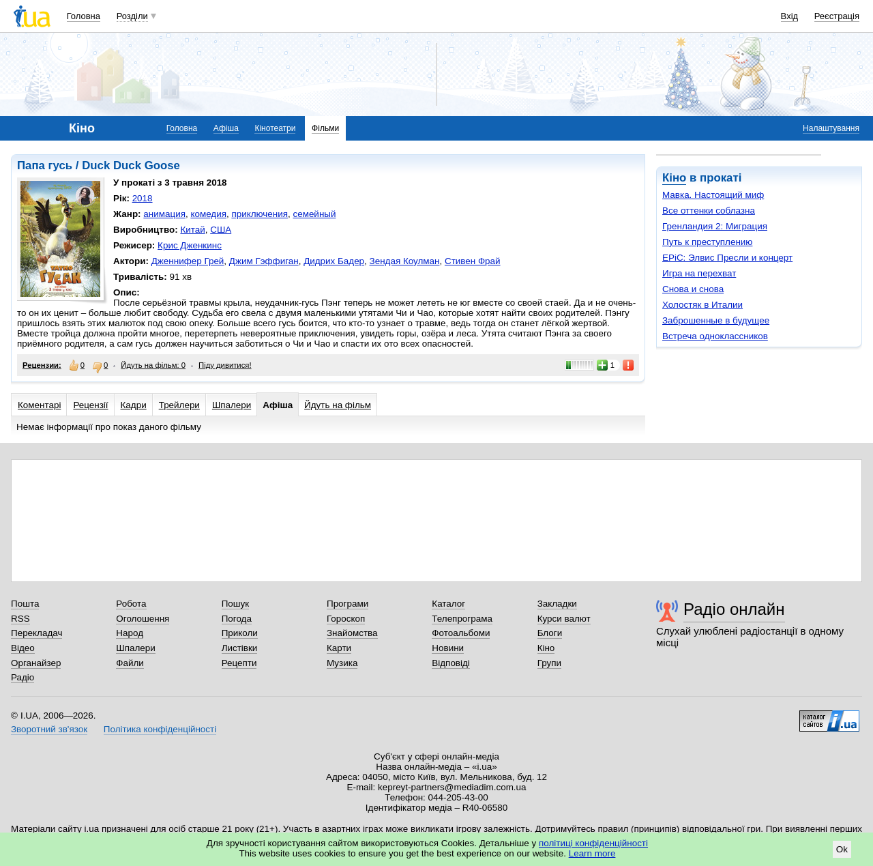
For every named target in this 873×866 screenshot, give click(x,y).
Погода (237, 619)
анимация (164, 214)
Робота (131, 603)
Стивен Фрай (473, 261)
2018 (142, 198)
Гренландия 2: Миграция (714, 226)
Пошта (25, 603)
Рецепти (239, 663)
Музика (342, 663)
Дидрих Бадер (334, 261)
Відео (23, 648)
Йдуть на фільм (337, 405)
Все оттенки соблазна (708, 210)
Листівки (240, 648)
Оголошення (142, 619)
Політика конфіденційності (160, 729)
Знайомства (352, 633)
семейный (314, 214)
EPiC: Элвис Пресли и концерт (727, 257)
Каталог (448, 603)
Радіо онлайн (734, 609)
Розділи (132, 16)
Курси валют (564, 619)
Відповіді (451, 663)
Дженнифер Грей (187, 261)
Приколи (240, 633)
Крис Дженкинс (190, 245)
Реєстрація (836, 16)
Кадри (134, 405)
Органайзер (36, 663)
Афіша (226, 128)
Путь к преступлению (707, 242)
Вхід (790, 16)
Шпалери (231, 405)
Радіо (22, 677)
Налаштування (831, 128)
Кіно (674, 177)
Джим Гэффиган (264, 261)
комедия (208, 214)
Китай (192, 230)
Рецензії (90, 405)
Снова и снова (693, 289)
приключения (259, 214)
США (220, 230)
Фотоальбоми (461, 633)
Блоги (550, 633)
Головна (83, 16)
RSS (20, 619)
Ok (842, 849)
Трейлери (179, 405)
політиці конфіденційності (593, 843)
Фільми (325, 128)
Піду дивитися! (225, 365)
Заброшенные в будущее (715, 320)
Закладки (557, 603)
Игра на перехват (699, 273)
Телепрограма (462, 619)
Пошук (236, 603)
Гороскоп (346, 619)
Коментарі (39, 405)
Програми (347, 603)
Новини (448, 648)
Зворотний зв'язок (49, 729)
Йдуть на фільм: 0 (153, 365)
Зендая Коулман (405, 261)
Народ (129, 633)
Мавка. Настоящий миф (713, 195)
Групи (549, 663)
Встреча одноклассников (715, 336)
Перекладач (36, 633)
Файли (130, 663)
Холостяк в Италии (702, 305)
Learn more (592, 853)
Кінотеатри (274, 128)
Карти (339, 648)
